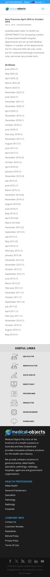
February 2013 (12, 250)
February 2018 (12, 134)
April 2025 (10, 78)
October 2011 (12, 297)
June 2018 (10, 129)
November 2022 (13, 92)
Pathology (10, 499)
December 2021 (13, 101)
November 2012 (13, 264)
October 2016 (12, 162)
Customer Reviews (14, 526)
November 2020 (13, 106)
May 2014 (10, 213)
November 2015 (13, 176)
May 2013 (10, 241)
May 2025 (10, 73)
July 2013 (9, 236)
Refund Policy (12, 536)
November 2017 (13, 139)
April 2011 (10, 311)
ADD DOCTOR (28, 356)
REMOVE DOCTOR (30, 366)
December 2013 (13, 227)
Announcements (24, 24)
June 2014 (10, 208)
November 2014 (13, 199)
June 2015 (10, 185)
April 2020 (10, 111)
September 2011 (13, 301)
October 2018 (12, 124)
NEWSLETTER (28, 403)
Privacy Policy (11, 540)
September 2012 (13, 273)
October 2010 (12, 325)
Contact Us (10, 521)
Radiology (10, 504)
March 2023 (11, 87)
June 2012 (10, 278)
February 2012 (12, 288)
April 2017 (10, 152)
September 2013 (13, 232)
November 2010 (13, 320)
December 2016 (13, 157)
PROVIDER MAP (29, 393)
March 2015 (11, 190)
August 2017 (11, 143)
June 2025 (10, 69)
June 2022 (10, 97)
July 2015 (9, 180)
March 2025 (11, 83)
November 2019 (13, 115)
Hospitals (10, 509)
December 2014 (13, 194)
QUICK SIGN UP (29, 375)
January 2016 (11, 171)
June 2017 (10, 148)
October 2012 (12, 269)
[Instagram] (29, 561)
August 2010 (11, 329)
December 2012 (13, 260)
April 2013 (10, 246)
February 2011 (12, 315)
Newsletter (10, 531)
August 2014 (11, 204)
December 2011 (13, 292)
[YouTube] (42, 561)
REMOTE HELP (28, 384)
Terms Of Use (12, 545)
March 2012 (11, 283)
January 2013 (11, 255)
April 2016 (10, 166)
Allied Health (11, 485)
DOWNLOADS (28, 421)
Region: (33, 2)
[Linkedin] (36, 561)
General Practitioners (15, 490)
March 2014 (11, 222)
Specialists (10, 495)
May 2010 (10, 334)
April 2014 (10, 218)
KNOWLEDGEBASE (30, 412)
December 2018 (13, 120)
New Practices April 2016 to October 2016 (24, 20)
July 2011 (9, 306)
